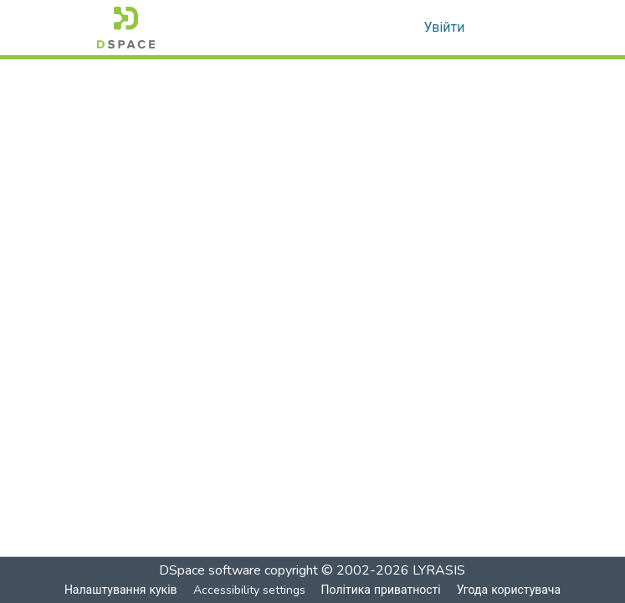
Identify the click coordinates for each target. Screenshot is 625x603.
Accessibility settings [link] (248, 590)
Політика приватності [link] (380, 590)
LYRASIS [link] (439, 570)
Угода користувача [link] (508, 590)
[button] (126, 28)
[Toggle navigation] (505, 27)
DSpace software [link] (211, 570)
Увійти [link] (444, 27)
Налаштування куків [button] (120, 590)
